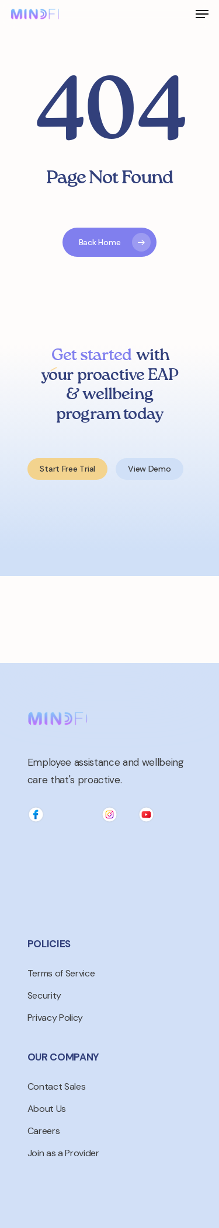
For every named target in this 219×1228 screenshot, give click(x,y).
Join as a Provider (63, 1153)
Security (44, 995)
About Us (46, 1109)
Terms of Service (61, 973)
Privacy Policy (55, 1017)
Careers (43, 1131)
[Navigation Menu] (202, 14)
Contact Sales (56, 1086)
